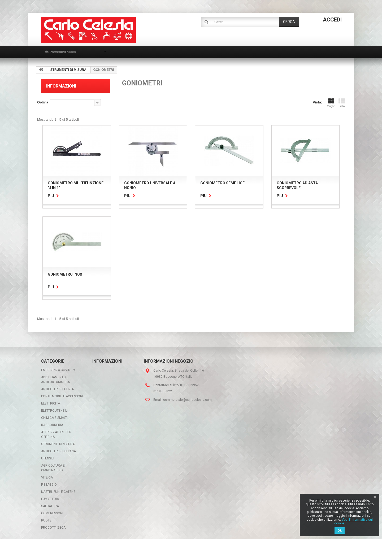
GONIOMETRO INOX (65, 274)
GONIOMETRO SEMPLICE (222, 183)
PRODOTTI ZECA (53, 527)
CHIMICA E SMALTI (54, 418)
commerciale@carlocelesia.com (187, 400)
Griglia (331, 103)
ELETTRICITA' (50, 403)
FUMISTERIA (50, 499)
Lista (341, 103)
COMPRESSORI (52, 513)
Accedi (332, 19)
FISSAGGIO (49, 484)
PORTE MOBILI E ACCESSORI (62, 396)
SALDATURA (50, 506)
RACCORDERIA (52, 425)
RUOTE (46, 520)
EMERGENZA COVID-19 (58, 370)
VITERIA (47, 477)
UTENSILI (47, 458)
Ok (339, 530)
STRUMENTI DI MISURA (58, 444)
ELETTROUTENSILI (54, 410)
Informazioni (61, 86)
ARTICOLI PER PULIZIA (57, 389)
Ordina (42, 102)
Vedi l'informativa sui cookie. (353, 521)
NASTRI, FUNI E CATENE (58, 492)
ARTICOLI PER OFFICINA (58, 451)
